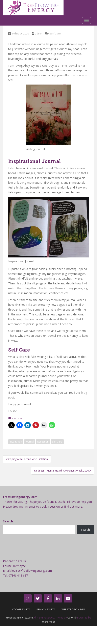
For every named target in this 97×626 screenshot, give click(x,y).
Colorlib (72, 617)
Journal (30, 441)
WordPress (48, 622)
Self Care (55, 33)
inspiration (16, 441)
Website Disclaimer (73, 609)
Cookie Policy (21, 609)
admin (39, 33)
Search (8, 521)
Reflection (43, 441)
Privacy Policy (46, 609)
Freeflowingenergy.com (19, 617)
